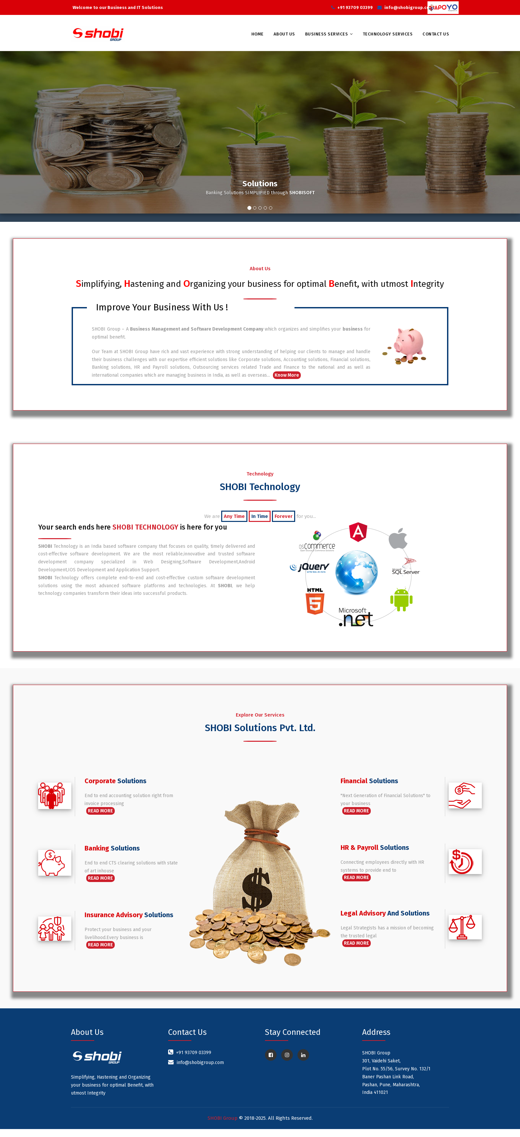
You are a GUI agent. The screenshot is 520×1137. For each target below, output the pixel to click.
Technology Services (388, 34)
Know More (287, 383)
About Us (284, 34)
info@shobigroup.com (408, 7)
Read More (100, 819)
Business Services (326, 34)
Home (257, 34)
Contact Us (435, 34)
